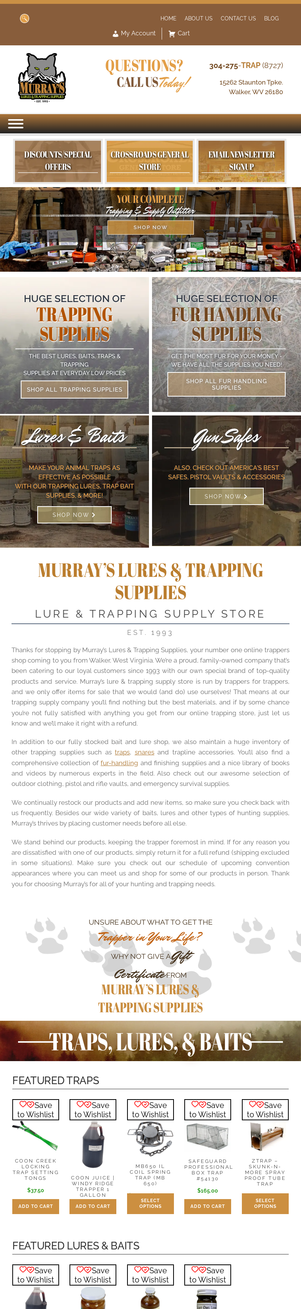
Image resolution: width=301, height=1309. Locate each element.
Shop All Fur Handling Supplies (226, 384)
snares (144, 752)
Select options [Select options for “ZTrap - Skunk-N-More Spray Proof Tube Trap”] (265, 1203)
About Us (199, 18)
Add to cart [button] (35, 1206)
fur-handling (119, 763)
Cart (179, 34)
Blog (271, 18)
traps (122, 752)
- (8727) (246, 65)
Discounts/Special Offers (58, 160)
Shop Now (151, 227)
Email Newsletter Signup (241, 160)
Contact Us (238, 18)
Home (168, 18)
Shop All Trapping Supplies (74, 389)
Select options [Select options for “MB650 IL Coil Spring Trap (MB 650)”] (150, 1203)
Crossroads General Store (150, 160)
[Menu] (15, 123)
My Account (133, 34)
